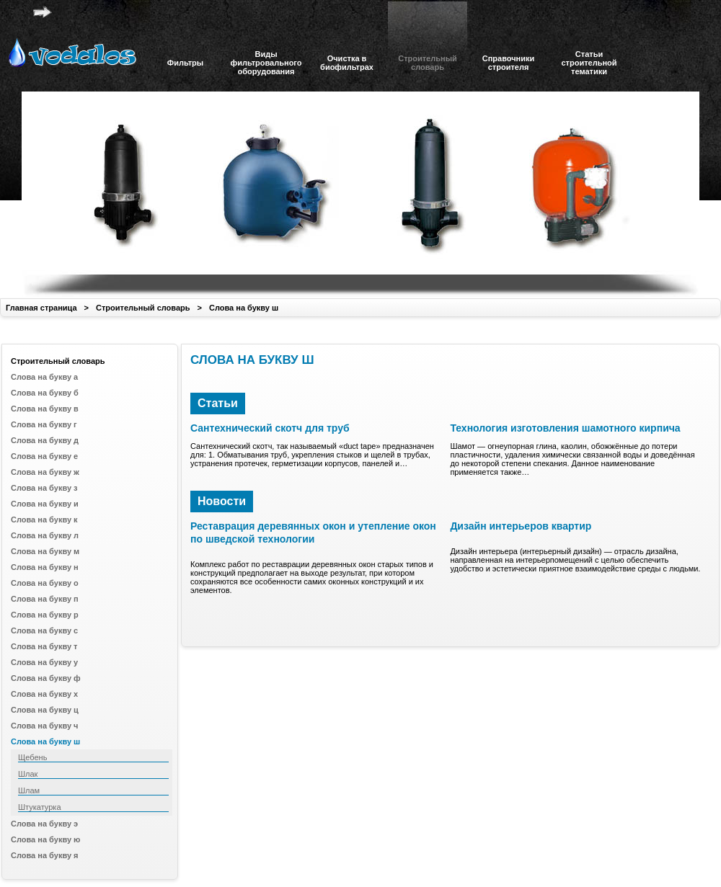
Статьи (218, 403)
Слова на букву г (44, 424)
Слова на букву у (44, 662)
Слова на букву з (44, 487)
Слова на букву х (44, 694)
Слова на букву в (45, 408)
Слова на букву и (45, 503)
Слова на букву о (45, 583)
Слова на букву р (45, 614)
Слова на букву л (45, 535)
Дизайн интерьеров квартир (520, 526)
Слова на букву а (44, 377)
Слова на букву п (45, 598)
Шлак (27, 774)
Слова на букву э (44, 823)
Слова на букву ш (243, 307)
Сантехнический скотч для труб (270, 428)
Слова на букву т (44, 646)
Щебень (32, 757)
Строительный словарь (143, 307)
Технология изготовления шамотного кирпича (565, 428)
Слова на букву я (44, 855)
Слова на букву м (45, 551)
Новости (222, 501)
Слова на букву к (44, 519)
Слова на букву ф (46, 678)
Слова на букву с (44, 630)
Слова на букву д (45, 440)
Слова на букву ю (45, 839)
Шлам (29, 790)
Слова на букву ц (45, 709)
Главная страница (41, 307)
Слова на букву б (45, 392)
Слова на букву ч (44, 725)
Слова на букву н (45, 567)
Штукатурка (39, 807)
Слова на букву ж (45, 472)
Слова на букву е (44, 456)
